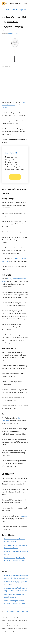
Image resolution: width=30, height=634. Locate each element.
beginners (5, 107)
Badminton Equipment (19, 10)
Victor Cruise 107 (11, 153)
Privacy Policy (9, 611)
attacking (23, 516)
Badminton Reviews (13, 33)
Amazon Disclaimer (23, 611)
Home (7, 10)
